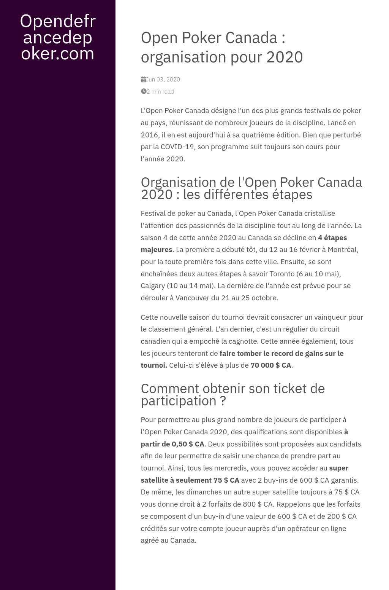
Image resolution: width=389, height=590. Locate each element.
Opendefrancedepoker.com (58, 36)
